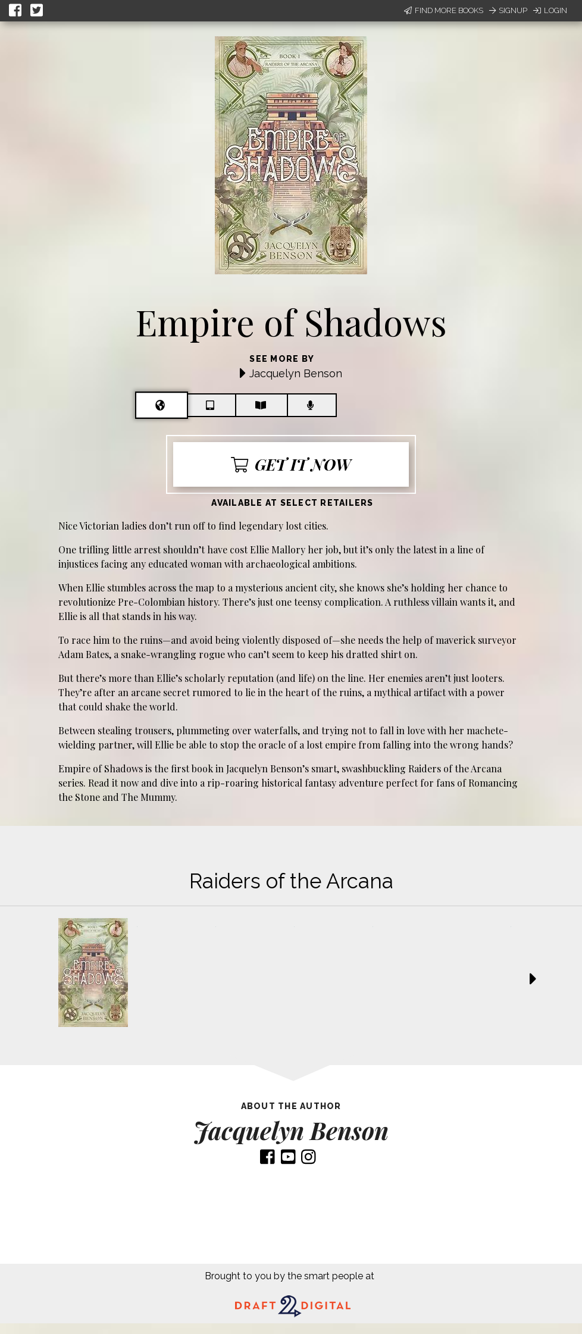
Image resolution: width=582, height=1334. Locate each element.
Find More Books (443, 10)
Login (550, 10)
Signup (508, 10)
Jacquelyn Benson (295, 373)
